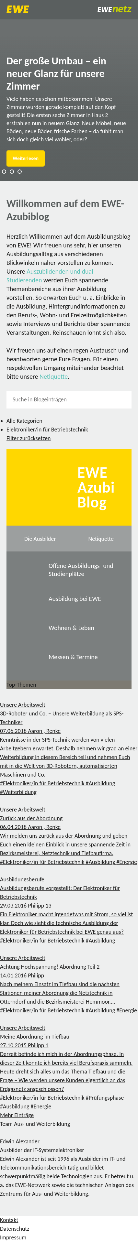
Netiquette (54, 376)
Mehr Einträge (17, 1115)
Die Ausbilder (40, 538)
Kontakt (9, 1220)
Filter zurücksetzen (28, 438)
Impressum (13, 1237)
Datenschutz (14, 1228)
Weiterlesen (26, 158)
